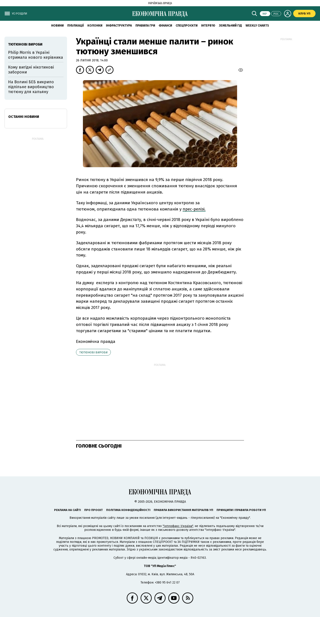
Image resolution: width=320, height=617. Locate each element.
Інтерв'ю (208, 25)
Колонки (94, 25)
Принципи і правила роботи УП (241, 510)
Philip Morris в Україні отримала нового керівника (35, 55)
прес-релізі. (194, 209)
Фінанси (165, 25)
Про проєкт (93, 510)
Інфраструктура (119, 25)
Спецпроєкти (187, 25)
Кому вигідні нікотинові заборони (31, 70)
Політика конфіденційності (128, 510)
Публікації (75, 25)
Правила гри (145, 25)
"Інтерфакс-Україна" (178, 526)
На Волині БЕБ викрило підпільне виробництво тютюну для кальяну (31, 86)
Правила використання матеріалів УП (183, 510)
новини (57, 25)
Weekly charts (257, 25)
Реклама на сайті (67, 510)
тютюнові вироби (93, 352)
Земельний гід (230, 25)
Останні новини (23, 117)
